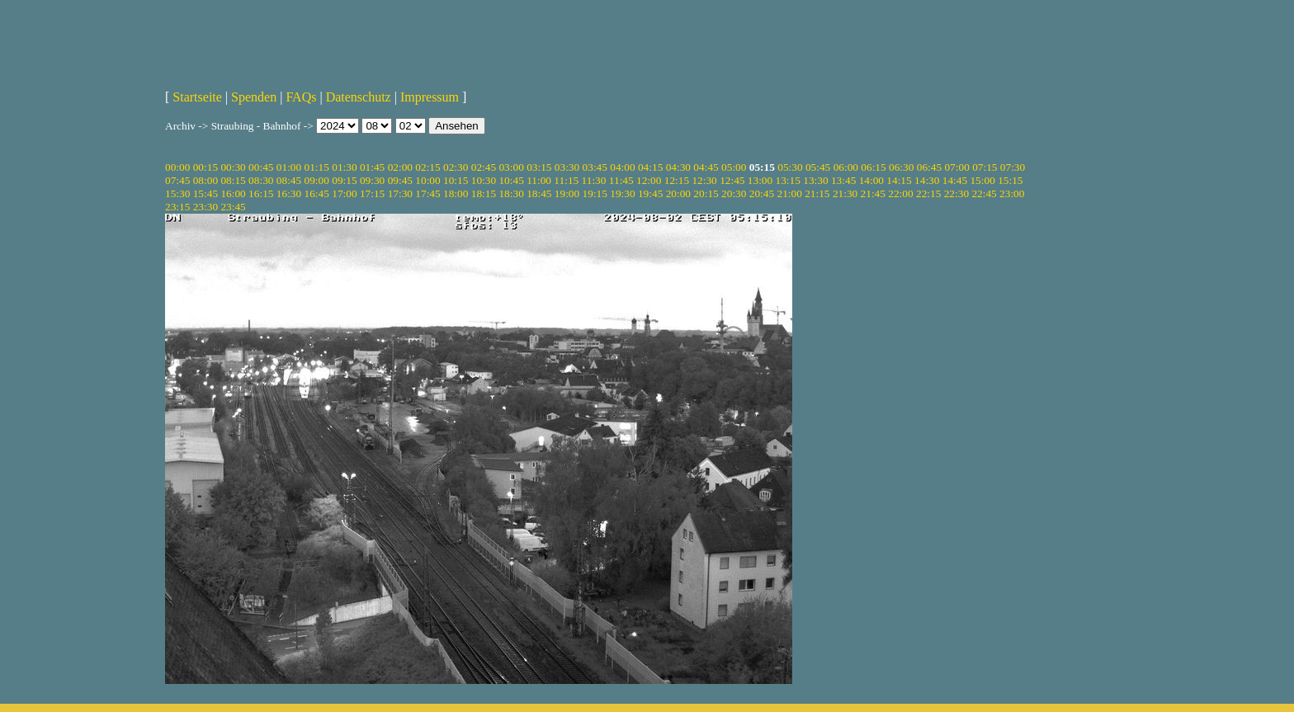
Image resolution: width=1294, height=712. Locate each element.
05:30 (789, 167)
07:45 (177, 180)
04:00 (622, 167)
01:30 (344, 167)
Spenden (253, 97)
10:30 (483, 180)
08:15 (232, 180)
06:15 (873, 167)
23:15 (177, 206)
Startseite (197, 97)
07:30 (1012, 167)
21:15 (817, 193)
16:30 (288, 193)
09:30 (372, 180)
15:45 (205, 193)
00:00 (177, 167)
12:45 (732, 180)
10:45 (510, 180)
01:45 (372, 167)
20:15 (705, 193)
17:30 (400, 193)
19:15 (595, 193)
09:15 (344, 180)
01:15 (317, 167)
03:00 (510, 167)
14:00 (871, 180)
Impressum (429, 97)
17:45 (427, 193)
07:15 (984, 167)
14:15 (898, 180)
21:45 (873, 193)
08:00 (205, 180)
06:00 (846, 167)
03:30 (567, 167)
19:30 (622, 193)
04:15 (650, 167)
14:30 (926, 180)
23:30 (205, 206)
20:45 (761, 193)
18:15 (483, 193)
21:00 (789, 193)
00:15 (205, 167)
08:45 (288, 180)
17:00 (344, 193)
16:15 (260, 193)
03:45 (595, 167)
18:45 (539, 193)
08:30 (260, 180)
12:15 (676, 180)
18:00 (455, 193)
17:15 (372, 193)
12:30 (704, 180)
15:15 (1010, 180)
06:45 (929, 167)
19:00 (567, 193)
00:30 (232, 167)
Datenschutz (358, 97)
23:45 (232, 206)
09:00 (317, 180)
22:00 (900, 193)
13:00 (760, 180)
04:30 (678, 167)
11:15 (566, 180)
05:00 (733, 167)
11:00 (539, 180)
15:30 (177, 193)
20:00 (678, 193)
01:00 (288, 167)
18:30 (510, 193)
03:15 (539, 167)
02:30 (455, 167)
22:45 (983, 193)
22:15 (928, 193)
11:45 (621, 180)
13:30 (815, 180)
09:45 (400, 180)
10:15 (455, 180)
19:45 (650, 193)
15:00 (982, 180)
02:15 (427, 167)
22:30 (956, 193)
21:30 (845, 193)
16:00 (232, 193)
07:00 (956, 167)
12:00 (648, 180)
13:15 (788, 180)
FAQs (301, 97)
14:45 (954, 180)
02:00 (400, 167)
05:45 (817, 167)
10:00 (427, 180)
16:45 (317, 193)
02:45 (483, 167)
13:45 (843, 180)
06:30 (901, 167)
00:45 (260, 167)
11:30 (594, 180)
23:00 (1011, 193)
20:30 (733, 193)
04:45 (705, 167)
